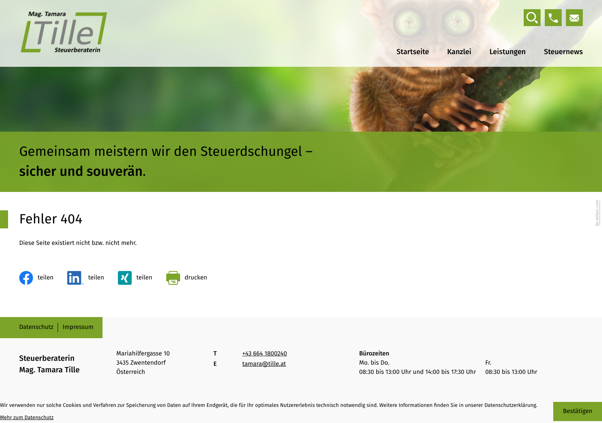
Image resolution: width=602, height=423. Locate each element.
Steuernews (563, 52)
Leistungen (507, 52)
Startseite (412, 52)
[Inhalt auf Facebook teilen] (36, 278)
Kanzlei (459, 52)
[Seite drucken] (186, 278)
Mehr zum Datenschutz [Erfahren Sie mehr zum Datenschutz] (26, 417)
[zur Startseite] (64, 33)
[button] (553, 17)
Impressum (78, 327)
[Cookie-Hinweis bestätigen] (577, 411)
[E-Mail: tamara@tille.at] (574, 17)
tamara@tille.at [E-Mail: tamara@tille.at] (264, 364)
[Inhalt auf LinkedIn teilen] (85, 278)
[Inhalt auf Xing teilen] (135, 278)
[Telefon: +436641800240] (264, 354)
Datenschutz (36, 327)
